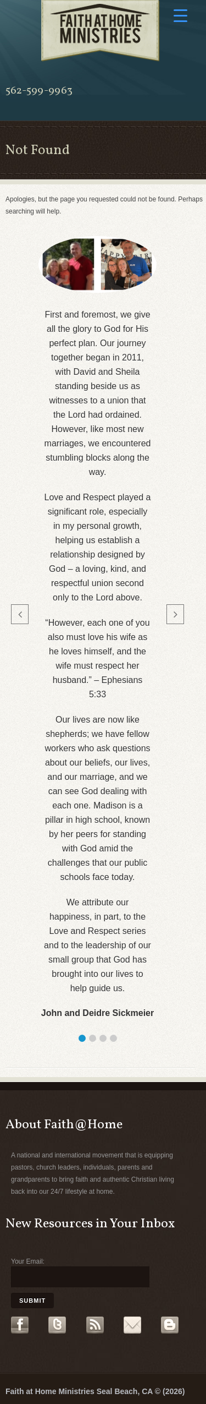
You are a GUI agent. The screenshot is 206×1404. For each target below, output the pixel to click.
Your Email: (27, 1261)
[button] (82, 1038)
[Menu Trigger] (180, 15)
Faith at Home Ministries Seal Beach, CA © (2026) (95, 1391)
